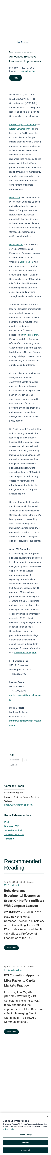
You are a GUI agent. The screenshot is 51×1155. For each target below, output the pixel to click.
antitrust (13, 765)
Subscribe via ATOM (14, 834)
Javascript (9, 838)
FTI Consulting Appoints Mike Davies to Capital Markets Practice (21, 980)
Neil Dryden (30, 124)
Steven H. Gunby (30, 335)
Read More (11, 948)
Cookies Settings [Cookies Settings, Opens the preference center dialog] (25, 1135)
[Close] (48, 1117)
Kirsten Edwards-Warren (21, 129)
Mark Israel (14, 197)
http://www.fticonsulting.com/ (18, 805)
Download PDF (11, 826)
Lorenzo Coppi (16, 124)
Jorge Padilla (26, 262)
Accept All (25, 1151)
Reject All (25, 1143)
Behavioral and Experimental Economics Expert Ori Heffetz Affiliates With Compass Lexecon (24, 898)
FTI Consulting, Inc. (26, 71)
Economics (14, 760)
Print (6, 822)
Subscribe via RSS (13, 830)
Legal (26, 760)
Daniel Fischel (16, 244)
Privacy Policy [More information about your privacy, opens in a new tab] (9, 1130)
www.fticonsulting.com (25, 652)
